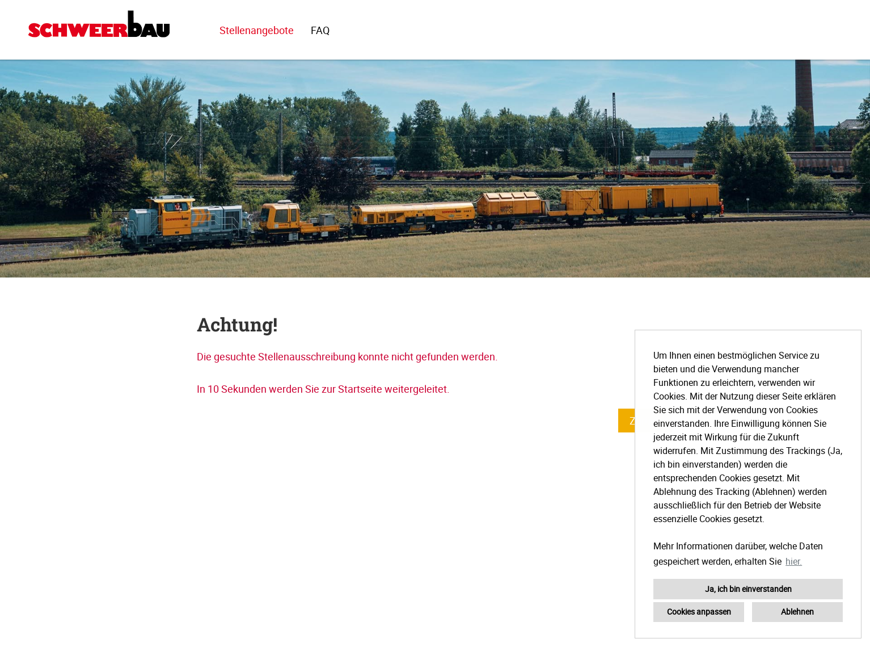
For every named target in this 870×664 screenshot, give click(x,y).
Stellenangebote (256, 30)
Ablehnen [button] (797, 611)
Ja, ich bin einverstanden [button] (748, 588)
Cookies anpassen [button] (699, 611)
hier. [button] (793, 561)
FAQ (320, 30)
